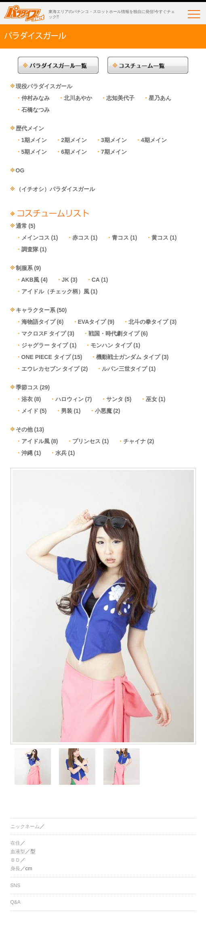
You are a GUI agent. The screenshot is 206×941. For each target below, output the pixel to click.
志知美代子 (120, 98)
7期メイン (114, 152)
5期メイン (34, 152)
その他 (24, 429)
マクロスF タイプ (43, 333)
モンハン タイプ (111, 345)
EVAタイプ (92, 322)
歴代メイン (30, 128)
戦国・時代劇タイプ (113, 333)
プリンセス (86, 441)
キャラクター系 (35, 310)
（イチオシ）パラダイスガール (55, 189)
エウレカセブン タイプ (50, 368)
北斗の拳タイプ (148, 322)
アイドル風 (35, 441)
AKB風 (30, 279)
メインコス (35, 237)
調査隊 (29, 249)
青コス (120, 237)
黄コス (159, 237)
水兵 (61, 453)
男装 (66, 411)
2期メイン (74, 140)
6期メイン (74, 152)
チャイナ (134, 441)
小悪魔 (103, 411)
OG (20, 170)
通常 (21, 226)
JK (65, 279)
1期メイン (34, 140)
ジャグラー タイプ (44, 345)
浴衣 (27, 399)
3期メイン (114, 140)
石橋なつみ (35, 109)
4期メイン (154, 140)
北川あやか (78, 98)
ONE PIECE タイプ (46, 357)
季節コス (27, 387)
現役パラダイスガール (44, 86)
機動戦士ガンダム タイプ (128, 357)
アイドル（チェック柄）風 (55, 291)
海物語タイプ (38, 322)
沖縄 (27, 453)
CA (96, 279)
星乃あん (160, 98)
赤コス (80, 237)
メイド (29, 411)
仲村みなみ (35, 98)
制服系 (24, 268)
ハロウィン (69, 399)
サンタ (114, 399)
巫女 (151, 399)
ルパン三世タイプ (124, 368)
